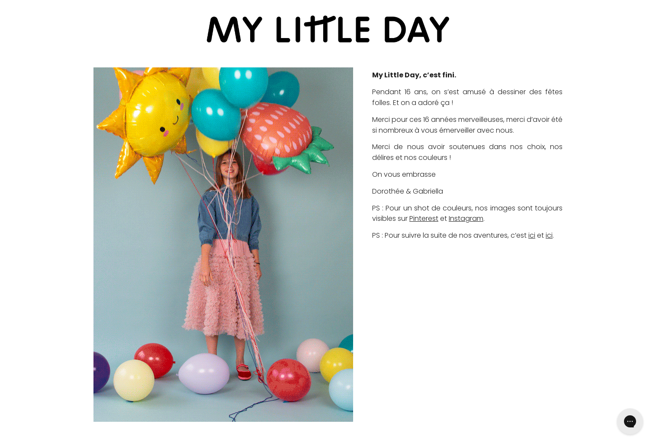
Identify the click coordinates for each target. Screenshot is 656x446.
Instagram (466, 218)
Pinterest (423, 218)
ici (531, 235)
